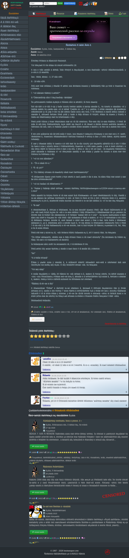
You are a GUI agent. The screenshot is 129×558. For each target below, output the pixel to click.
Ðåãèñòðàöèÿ (69, 3)
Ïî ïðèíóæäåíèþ (8, 116)
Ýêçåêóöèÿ (6, 189)
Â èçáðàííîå (37, 319)
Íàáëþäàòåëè (8, 90)
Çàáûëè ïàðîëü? (37, 6)
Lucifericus (50, 477)
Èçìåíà (4, 64)
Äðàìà (3, 47)
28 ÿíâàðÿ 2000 (52, 474)
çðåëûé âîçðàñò (36, 460)
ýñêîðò (59, 457)
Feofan (46, 398)
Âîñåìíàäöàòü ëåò (10, 34)
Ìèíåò (3, 86)
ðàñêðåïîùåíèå (49, 457)
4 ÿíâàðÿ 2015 (51, 514)
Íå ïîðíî (4, 94)
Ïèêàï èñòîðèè (8, 111)
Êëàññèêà (6, 73)
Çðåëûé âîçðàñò (10, 60)
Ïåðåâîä (4, 103)
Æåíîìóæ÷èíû (7, 56)
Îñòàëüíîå (5, 99)
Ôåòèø (4, 180)
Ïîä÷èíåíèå (6, 120)
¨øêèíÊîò (47, 359)
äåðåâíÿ (66, 457)
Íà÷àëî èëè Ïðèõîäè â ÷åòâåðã (56, 506)
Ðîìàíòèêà (6, 133)
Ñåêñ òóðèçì (7, 141)
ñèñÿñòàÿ (76, 457)
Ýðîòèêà (5, 197)
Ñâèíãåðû (6, 137)
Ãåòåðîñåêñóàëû (10, 39)
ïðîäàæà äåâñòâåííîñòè (54, 460)
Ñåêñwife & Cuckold (12, 146)
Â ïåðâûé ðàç (8, 26)
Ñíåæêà (46, 375)
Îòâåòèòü (47, 369)
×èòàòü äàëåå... (38, 447)
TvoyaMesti (50, 431)
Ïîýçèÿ (3, 124)
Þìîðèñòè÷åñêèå (10, 206)
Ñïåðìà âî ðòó (37, 314)
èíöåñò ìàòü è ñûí (62, 312)
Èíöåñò (4, 69)
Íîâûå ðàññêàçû (9, 17)
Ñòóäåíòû (6, 163)
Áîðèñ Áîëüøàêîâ (52, 517)
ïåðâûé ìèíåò (70, 460)
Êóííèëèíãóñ (7, 77)
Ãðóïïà (4, 43)
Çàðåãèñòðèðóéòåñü (40, 410)
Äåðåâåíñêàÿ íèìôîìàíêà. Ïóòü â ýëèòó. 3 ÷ (62, 421)
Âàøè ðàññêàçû (9, 30)
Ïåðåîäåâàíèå (8, 107)
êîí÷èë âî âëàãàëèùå (80, 312)
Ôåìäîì (4, 176)
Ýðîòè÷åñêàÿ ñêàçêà (12, 201)
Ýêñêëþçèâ (7, 193)
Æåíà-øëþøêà (8, 52)
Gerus (40, 52)
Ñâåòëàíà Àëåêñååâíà (53, 467)
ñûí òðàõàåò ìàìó (98, 312)
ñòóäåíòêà (94, 457)
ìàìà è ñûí (85, 457)
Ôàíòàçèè (6, 167)
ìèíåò (103, 457)
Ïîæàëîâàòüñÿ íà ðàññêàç (115, 324)
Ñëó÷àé (5, 154)
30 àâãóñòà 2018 (44, 55)
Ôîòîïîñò (5, 184)
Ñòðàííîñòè (6, 159)
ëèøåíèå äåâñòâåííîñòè (116, 457)
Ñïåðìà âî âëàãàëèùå (116, 312)
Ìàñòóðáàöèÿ (7, 82)
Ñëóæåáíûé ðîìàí (10, 150)
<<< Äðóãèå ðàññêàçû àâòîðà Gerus (45, 347)
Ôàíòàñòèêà (7, 171)
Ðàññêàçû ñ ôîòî (10, 129)
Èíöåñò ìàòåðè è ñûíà (43, 312)
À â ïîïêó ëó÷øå (9, 22)
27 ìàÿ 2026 (50, 428)
